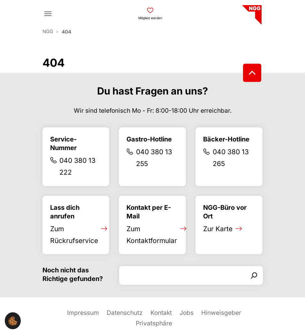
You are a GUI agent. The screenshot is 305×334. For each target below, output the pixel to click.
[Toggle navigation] (47, 13)
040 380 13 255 (154, 158)
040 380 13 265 (231, 158)
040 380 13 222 (77, 166)
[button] (13, 320)
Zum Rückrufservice (74, 235)
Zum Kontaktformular (151, 235)
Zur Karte (218, 229)
